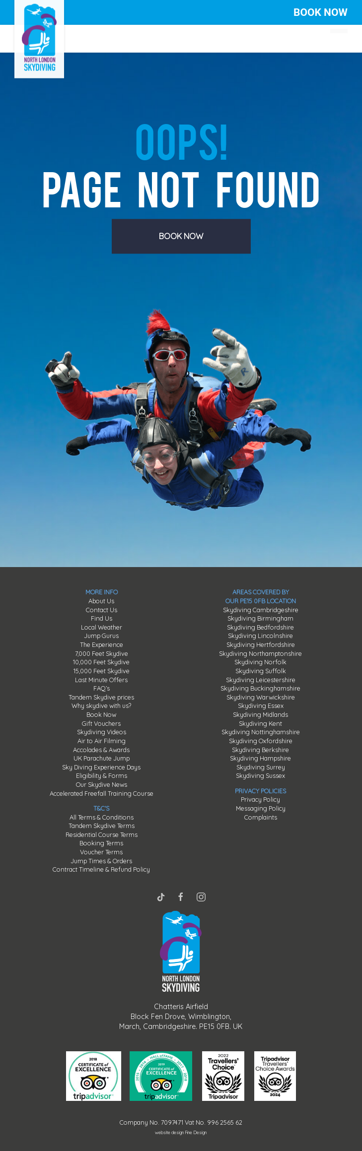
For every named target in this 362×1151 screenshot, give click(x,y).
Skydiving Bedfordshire (260, 627)
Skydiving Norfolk (260, 662)
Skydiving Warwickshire (260, 697)
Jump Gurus (101, 635)
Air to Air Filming (101, 741)
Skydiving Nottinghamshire (260, 732)
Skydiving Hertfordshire (260, 644)
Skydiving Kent (260, 723)
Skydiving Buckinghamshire (260, 688)
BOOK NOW (320, 12)
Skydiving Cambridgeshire (260, 610)
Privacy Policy (260, 799)
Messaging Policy (261, 808)
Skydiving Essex (261, 705)
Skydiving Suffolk (260, 671)
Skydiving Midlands (260, 714)
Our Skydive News (101, 784)
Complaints (260, 817)
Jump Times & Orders (101, 861)
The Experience (101, 644)
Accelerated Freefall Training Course (101, 793)
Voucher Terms (101, 852)
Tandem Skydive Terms (102, 826)
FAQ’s (101, 688)
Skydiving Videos (101, 732)
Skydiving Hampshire (260, 758)
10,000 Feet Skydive (101, 662)
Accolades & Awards (101, 750)
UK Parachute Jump (101, 758)
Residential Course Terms (102, 834)
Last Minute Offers (101, 680)
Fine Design (196, 1132)
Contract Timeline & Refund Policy (101, 869)
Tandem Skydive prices (101, 697)
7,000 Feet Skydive (101, 653)
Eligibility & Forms (101, 775)
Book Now (101, 714)
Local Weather (101, 627)
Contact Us (101, 610)
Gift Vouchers (101, 723)
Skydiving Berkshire (260, 750)
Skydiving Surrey (260, 767)
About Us (101, 601)
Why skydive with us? (101, 705)
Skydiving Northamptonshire (260, 653)
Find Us (101, 618)
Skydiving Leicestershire (260, 680)
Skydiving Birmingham (260, 618)
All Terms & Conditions (102, 817)
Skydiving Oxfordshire (260, 741)
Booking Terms (101, 843)
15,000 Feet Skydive (101, 671)
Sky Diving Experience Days (101, 767)
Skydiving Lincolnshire (260, 635)
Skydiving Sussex (260, 775)
